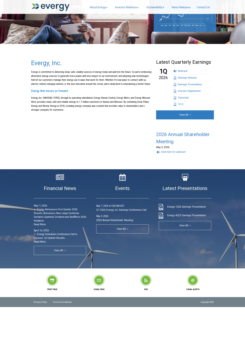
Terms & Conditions (62, 302)
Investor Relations (126, 7)
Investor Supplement (189, 90)
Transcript (183, 97)
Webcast (183, 71)
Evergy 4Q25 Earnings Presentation (186, 215)
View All (183, 114)
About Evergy (98, 7)
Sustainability (154, 7)
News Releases (181, 7)
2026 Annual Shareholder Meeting (114, 220)
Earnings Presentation (190, 84)
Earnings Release (187, 77)
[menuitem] (99, 7)
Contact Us (203, 7)
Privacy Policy (40, 302)
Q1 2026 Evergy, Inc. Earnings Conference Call (121, 209)
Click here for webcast (173, 151)
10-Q (180, 104)
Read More (40, 224)
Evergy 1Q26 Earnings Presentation (186, 206)
